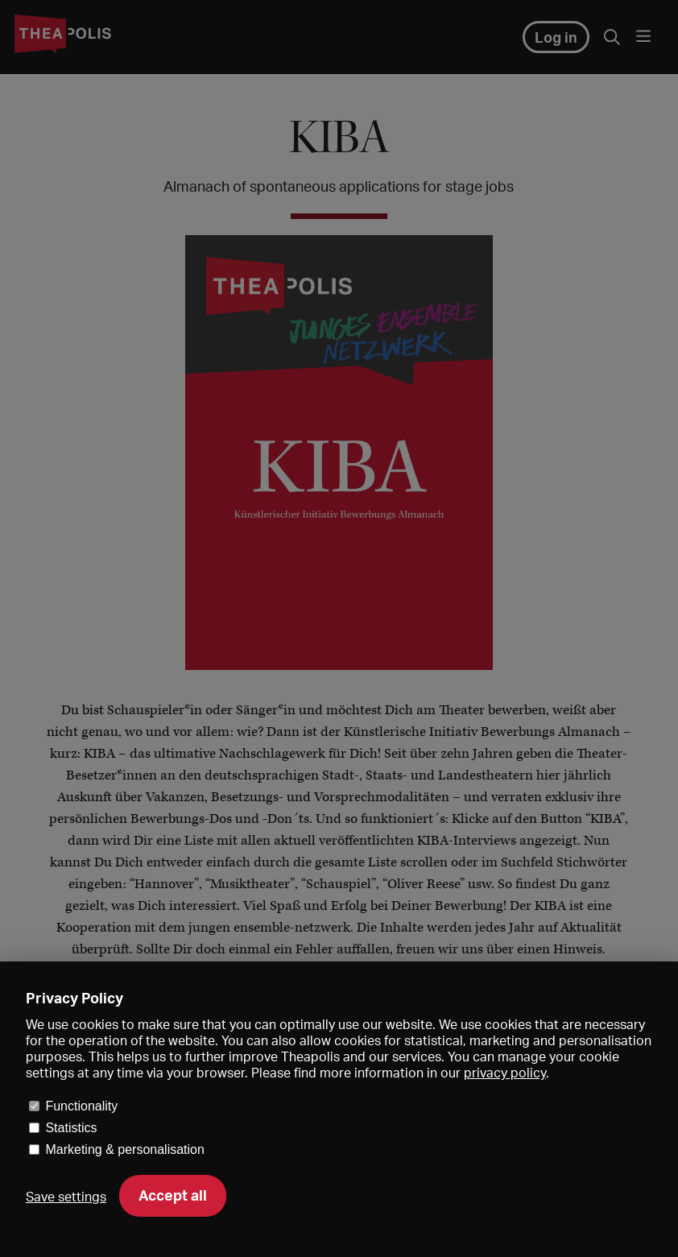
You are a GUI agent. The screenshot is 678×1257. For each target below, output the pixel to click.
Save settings (66, 1197)
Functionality (81, 1106)
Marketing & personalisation (124, 1149)
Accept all (172, 1195)
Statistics (71, 1128)
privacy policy (505, 1073)
